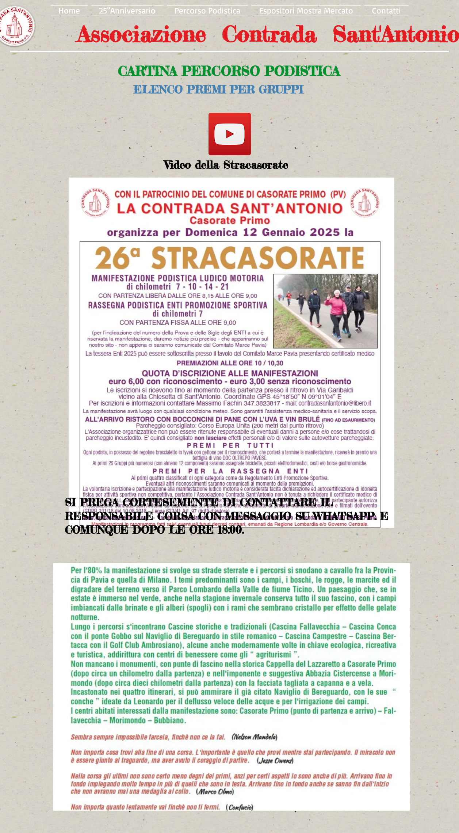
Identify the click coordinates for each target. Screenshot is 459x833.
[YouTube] (230, 134)
